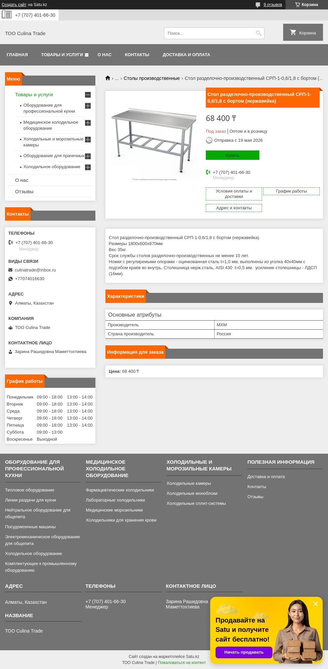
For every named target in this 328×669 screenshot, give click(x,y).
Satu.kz (192, 656)
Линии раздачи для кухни (30, 500)
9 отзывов (273, 4)
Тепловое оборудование (29, 489)
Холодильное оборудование (51, 166)
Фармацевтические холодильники (120, 489)
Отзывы (24, 191)
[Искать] (258, 33)
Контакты (137, 54)
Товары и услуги (62, 54)
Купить (232, 155)
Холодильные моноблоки (192, 493)
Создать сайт (14, 4)
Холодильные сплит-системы (196, 503)
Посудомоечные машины (30, 526)
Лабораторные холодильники (115, 500)
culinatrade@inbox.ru (35, 269)
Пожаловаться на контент (182, 662)
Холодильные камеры (189, 483)
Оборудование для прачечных (53, 155)
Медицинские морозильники (114, 510)
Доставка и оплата (186, 54)
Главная (17, 54)
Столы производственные (152, 78)
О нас (105, 54)
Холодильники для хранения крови (121, 520)
